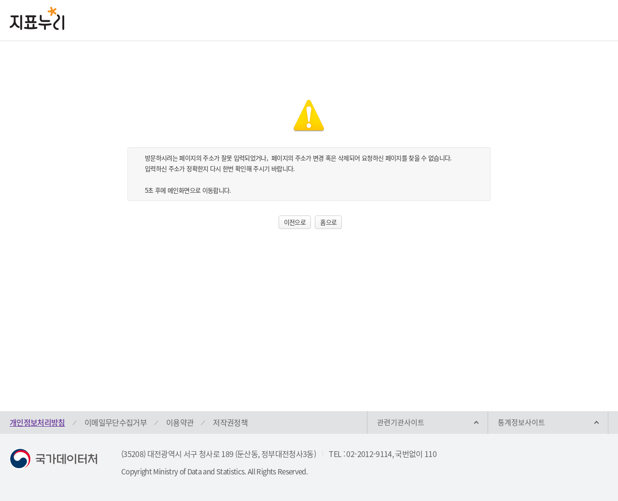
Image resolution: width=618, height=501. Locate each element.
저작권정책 (230, 422)
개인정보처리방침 (37, 422)
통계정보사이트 (521, 422)
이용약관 (180, 422)
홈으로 (328, 222)
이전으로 (295, 222)
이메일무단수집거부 (115, 422)
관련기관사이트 (400, 422)
